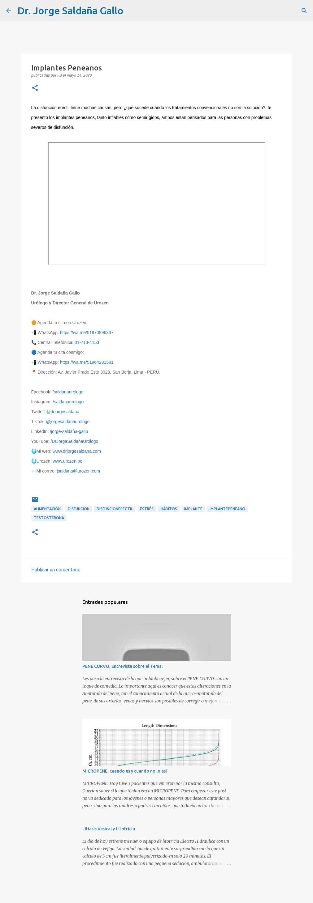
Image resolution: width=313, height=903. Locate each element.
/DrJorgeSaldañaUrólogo (74, 441)
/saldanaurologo (68, 391)
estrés (147, 509)
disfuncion (78, 509)
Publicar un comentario (55, 569)
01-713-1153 (87, 342)
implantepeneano (227, 509)
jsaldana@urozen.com (78, 470)
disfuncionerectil (115, 509)
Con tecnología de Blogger (156, 894)
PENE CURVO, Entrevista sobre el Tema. (122, 666)
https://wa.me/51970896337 (87, 332)
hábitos (169, 509)
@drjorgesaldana (63, 411)
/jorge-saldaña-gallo (69, 431)
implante (193, 509)
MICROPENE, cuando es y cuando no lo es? (124, 771)
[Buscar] (132, 10)
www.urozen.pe (67, 461)
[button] (35, 88)
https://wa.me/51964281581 (87, 362)
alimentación (47, 509)
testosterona (49, 518)
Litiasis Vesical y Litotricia (108, 828)
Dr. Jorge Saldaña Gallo (70, 10)
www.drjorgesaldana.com (77, 451)
